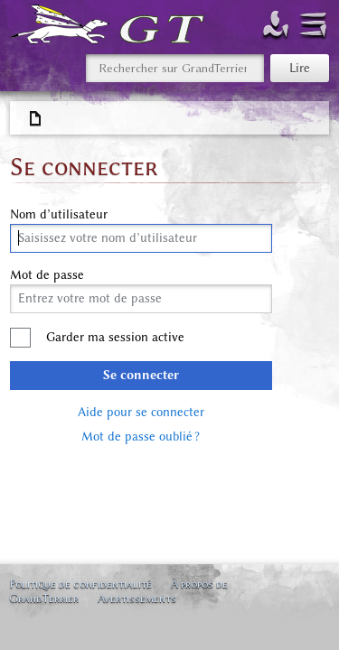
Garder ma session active (115, 337)
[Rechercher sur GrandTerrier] (175, 68)
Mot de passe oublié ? (140, 436)
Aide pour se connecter (141, 412)
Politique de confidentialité (80, 583)
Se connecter (141, 375)
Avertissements (137, 598)
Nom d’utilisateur (59, 215)
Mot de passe (47, 275)
